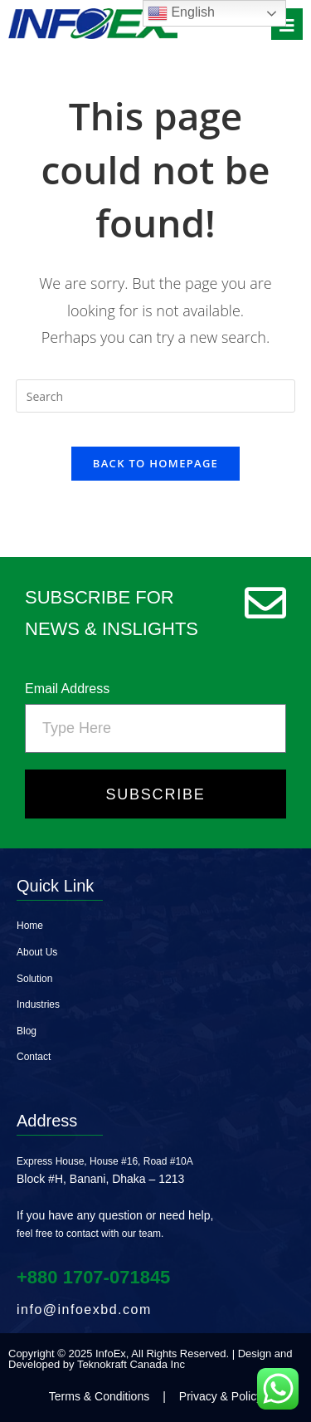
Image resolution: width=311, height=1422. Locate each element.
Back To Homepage (155, 463)
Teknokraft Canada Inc (131, 1364)
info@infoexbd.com (84, 1309)
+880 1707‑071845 (93, 1277)
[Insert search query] (156, 396)
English (181, 13)
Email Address (67, 689)
